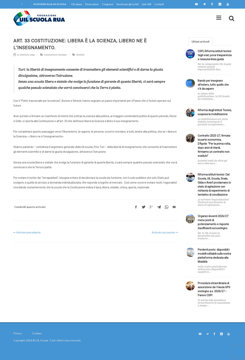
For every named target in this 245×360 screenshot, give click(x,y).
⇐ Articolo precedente (27, 232)
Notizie (80, 54)
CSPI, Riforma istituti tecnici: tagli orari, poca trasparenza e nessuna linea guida (215, 55)
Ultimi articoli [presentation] (200, 41)
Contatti (159, 4)
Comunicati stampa (55, 54)
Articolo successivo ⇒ (165, 232)
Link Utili (146, 4)
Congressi (107, 4)
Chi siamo (76, 4)
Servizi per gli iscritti (127, 4)
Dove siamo (92, 4)
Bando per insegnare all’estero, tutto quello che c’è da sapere (213, 84)
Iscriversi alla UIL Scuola (49, 4)
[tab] (200, 41)
